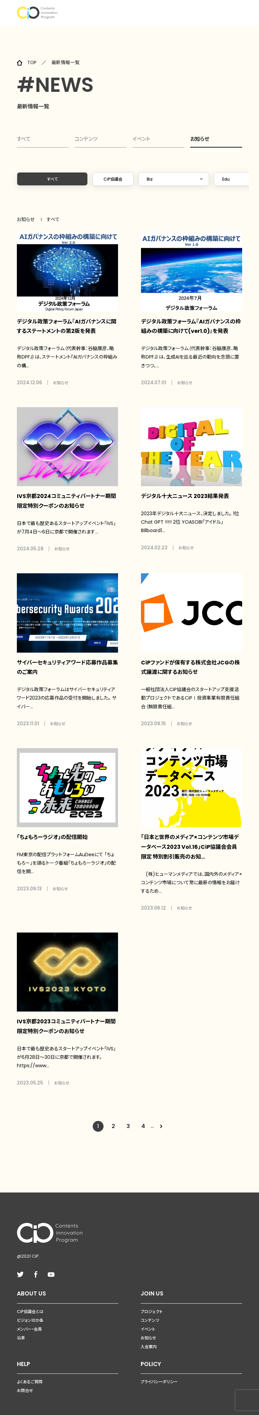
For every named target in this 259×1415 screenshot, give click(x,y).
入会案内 (149, 1337)
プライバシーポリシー (159, 1372)
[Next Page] (162, 1116)
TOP (32, 62)
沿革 (21, 1328)
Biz (150, 181)
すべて (24, 140)
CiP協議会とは (30, 1302)
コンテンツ (87, 140)
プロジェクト (152, 1302)
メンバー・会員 (29, 1319)
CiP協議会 (113, 181)
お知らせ (200, 139)
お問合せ (25, 1381)
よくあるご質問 (29, 1372)
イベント (141, 140)
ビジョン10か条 (30, 1311)
